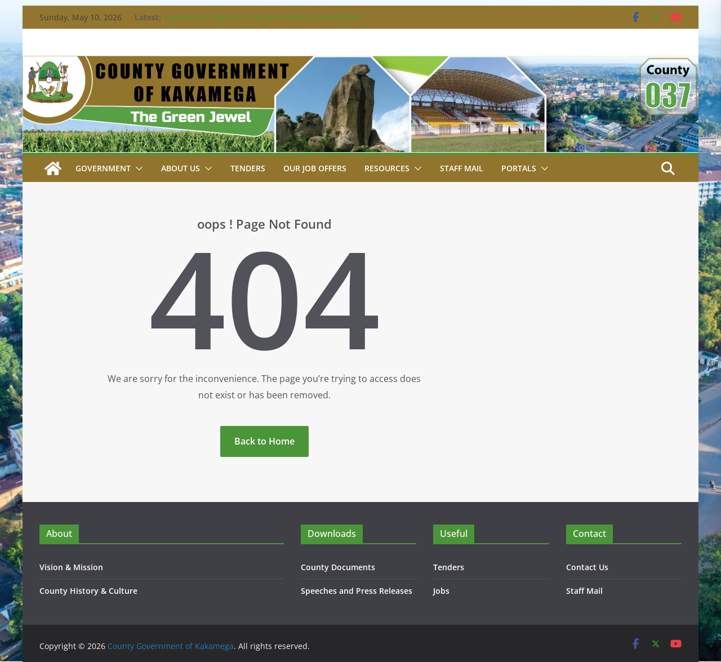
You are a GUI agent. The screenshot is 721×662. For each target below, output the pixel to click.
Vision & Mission (71, 567)
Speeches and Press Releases (356, 590)
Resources (387, 168)
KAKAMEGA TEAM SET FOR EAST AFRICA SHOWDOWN (263, 17)
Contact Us (587, 567)
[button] (137, 168)
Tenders (247, 168)
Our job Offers (314, 168)
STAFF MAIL (461, 168)
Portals (518, 168)
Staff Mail (584, 590)
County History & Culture (88, 590)
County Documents (338, 567)
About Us (180, 168)
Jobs (441, 590)
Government (103, 168)
